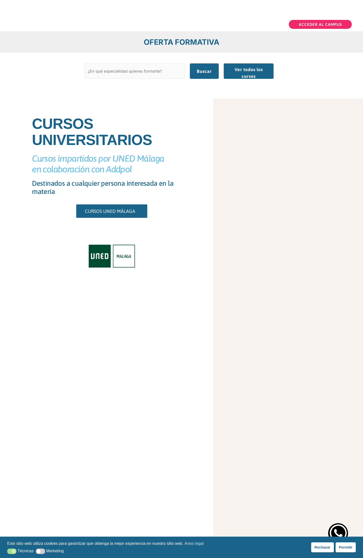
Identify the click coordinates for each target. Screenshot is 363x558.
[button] (320, 23)
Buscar (204, 70)
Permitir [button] (345, 547)
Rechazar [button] (322, 547)
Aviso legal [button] (194, 543)
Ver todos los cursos (249, 72)
